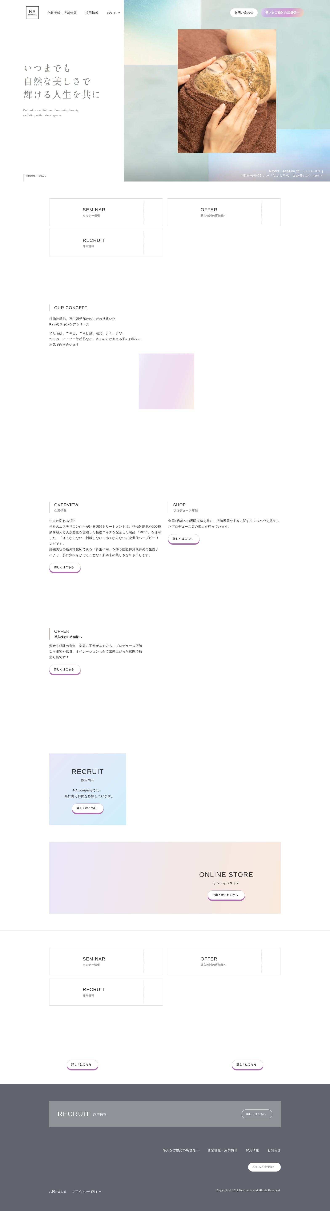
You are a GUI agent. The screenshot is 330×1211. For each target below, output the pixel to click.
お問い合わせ (244, 12)
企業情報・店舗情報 (62, 13)
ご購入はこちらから (225, 895)
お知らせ (113, 13)
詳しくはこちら (64, 567)
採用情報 (91, 13)
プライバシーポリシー (87, 1191)
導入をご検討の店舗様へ (282, 12)
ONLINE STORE (263, 1167)
